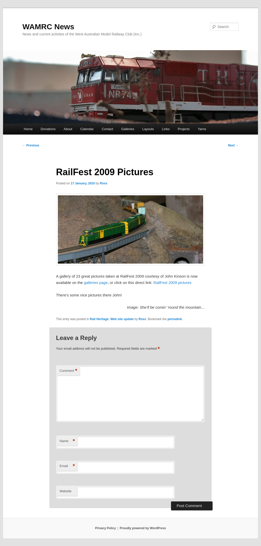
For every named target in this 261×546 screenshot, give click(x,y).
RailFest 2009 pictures (172, 282)
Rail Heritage (99, 319)
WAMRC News (48, 26)
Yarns (202, 129)
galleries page (96, 282)
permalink (174, 319)
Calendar (87, 129)
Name (67, 441)
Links (165, 129)
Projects (184, 129)
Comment (68, 371)
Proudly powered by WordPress (143, 528)
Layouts (148, 129)
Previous (30, 145)
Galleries (127, 129)
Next (233, 145)
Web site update (122, 319)
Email (67, 466)
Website (66, 491)
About (67, 129)
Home (28, 129)
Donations (48, 129)
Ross (103, 183)
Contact (107, 129)
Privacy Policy (105, 528)
